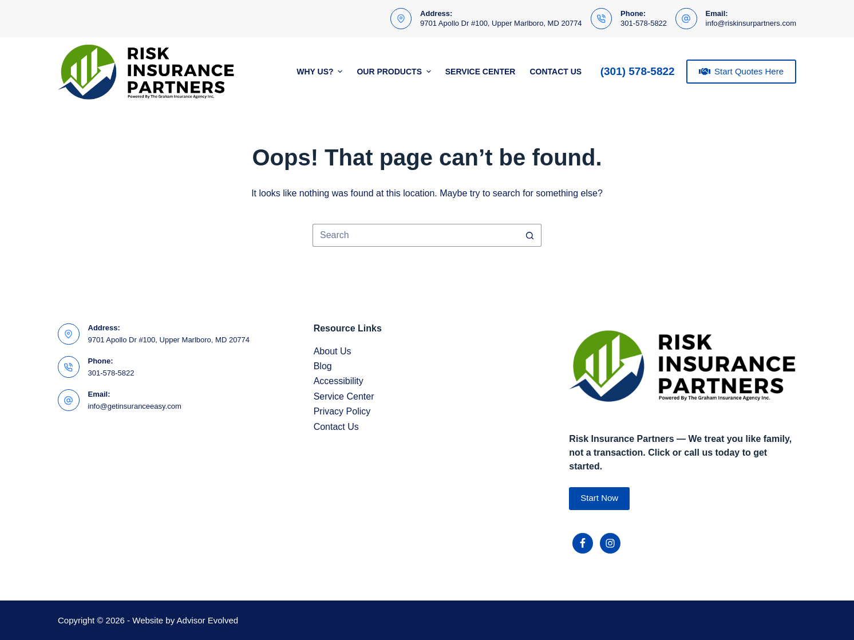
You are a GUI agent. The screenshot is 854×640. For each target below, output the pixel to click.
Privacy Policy (342, 411)
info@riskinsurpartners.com (751, 23)
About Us (332, 351)
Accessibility (338, 381)
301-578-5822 (643, 23)
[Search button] (530, 235)
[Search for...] (416, 235)
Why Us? (320, 71)
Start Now (599, 498)
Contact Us (555, 71)
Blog (323, 366)
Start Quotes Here (741, 71)
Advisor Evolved (208, 620)
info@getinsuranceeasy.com (134, 406)
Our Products (395, 71)
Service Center (480, 71)
